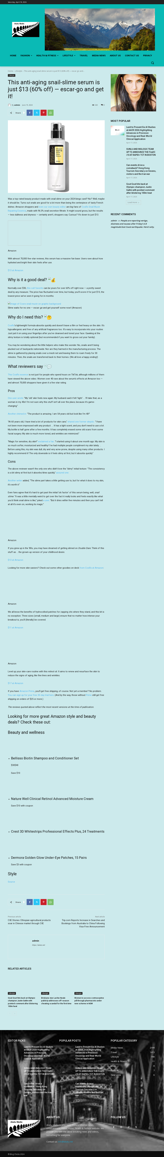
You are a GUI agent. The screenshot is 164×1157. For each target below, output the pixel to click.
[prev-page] (10, 1014)
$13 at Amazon (15, 270)
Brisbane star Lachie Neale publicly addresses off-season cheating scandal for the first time (56, 1000)
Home (10, 71)
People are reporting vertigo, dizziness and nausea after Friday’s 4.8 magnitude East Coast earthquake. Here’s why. (132, 223)
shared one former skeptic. (81, 421)
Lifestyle (18, 71)
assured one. (62, 472)
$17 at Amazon (15, 683)
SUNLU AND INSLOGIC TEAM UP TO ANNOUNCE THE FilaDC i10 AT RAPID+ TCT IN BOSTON (141, 152)
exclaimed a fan (46, 441)
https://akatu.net (38, 945)
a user (46, 500)
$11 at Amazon (15, 627)
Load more (133, 202)
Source (11, 881)
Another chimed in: (17, 413)
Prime (89, 695)
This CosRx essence (18, 374)
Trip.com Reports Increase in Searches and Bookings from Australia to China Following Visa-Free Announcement (83, 923)
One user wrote (15, 398)
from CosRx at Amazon (91, 567)
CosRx (11, 325)
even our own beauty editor (52, 206)
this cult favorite (35, 288)
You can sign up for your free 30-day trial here (31, 695)
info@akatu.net (65, 1141)
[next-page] (14, 1014)
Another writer (15, 480)
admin (17, 105)
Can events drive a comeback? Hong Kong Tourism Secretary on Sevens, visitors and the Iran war (38, 1089)
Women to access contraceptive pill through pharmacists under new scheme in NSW (89, 1000)
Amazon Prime (27, 691)
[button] (152, 62)
